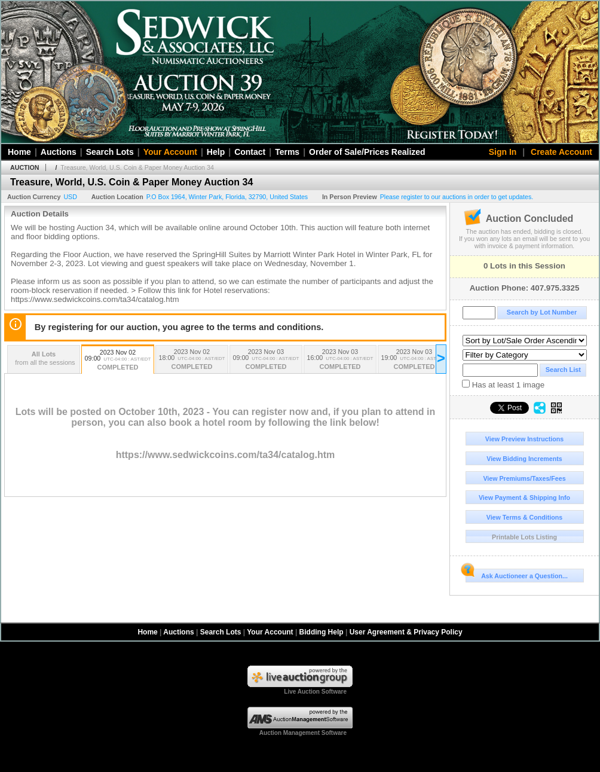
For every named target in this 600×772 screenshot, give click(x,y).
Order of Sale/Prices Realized (367, 152)
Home (19, 152)
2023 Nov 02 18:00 (192, 360)
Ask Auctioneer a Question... (517, 574)
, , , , (227, 196)
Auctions (58, 152)
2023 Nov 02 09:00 (118, 361)
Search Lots (110, 152)
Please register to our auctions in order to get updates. (457, 196)
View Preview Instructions (524, 439)
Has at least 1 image (503, 384)
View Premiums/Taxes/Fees (524, 478)
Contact (249, 152)
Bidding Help (321, 632)
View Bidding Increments (524, 458)
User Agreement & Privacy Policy (406, 632)
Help (216, 152)
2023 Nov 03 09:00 (266, 360)
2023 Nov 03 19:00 (414, 360)
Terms (287, 152)
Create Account (561, 152)
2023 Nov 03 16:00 (340, 360)
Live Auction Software (315, 691)
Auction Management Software (303, 733)
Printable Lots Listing (524, 537)
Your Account (170, 152)
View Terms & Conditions (524, 517)
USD (70, 196)
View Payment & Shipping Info (524, 497)
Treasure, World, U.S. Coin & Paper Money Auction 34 (136, 167)
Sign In (503, 152)
